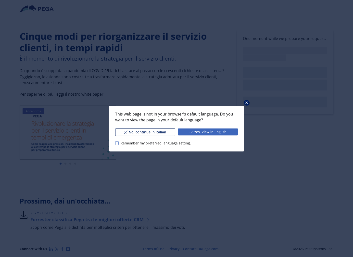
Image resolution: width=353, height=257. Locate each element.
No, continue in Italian (145, 132)
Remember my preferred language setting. (156, 143)
